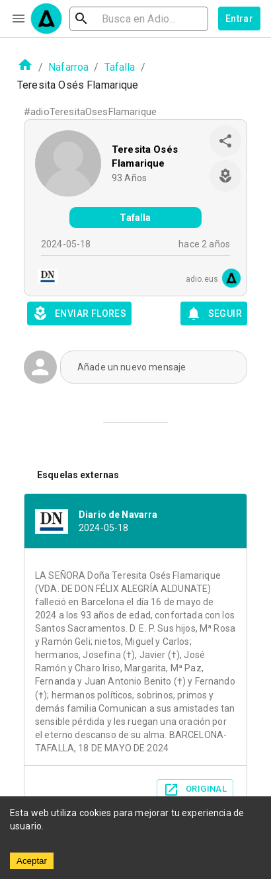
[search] (139, 18)
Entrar (239, 18)
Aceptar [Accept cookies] (32, 861)
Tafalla (120, 67)
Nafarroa (68, 67)
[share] (225, 141)
